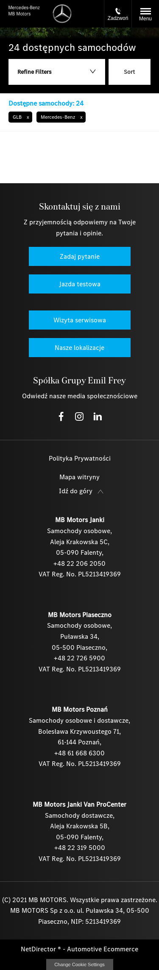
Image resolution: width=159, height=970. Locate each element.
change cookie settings (79, 964)
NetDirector (39, 949)
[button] (20, 117)
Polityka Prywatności (80, 458)
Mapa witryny (79, 476)
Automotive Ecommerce (102, 949)
